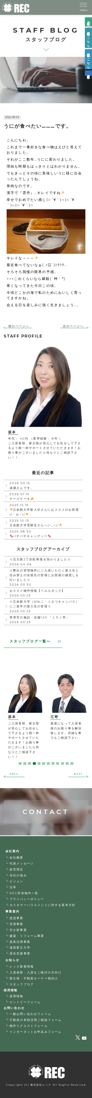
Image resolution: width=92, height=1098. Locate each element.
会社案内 (12, 851)
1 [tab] (20, 763)
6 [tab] (43, 763)
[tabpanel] (25, 717)
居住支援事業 (20, 953)
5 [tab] (39, 763)
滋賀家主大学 (20, 947)
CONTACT (46, 802)
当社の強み (18, 875)
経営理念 (17, 869)
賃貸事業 (17, 918)
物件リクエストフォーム (29, 1026)
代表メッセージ (22, 863)
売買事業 (17, 924)
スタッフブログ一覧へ (35, 641)
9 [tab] (57, 763)
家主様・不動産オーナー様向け (34, 978)
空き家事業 (18, 930)
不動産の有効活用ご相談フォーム (36, 1020)
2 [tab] (24, 763)
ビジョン (17, 881)
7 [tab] (48, 763)
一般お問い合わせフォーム (30, 1014)
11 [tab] (67, 763)
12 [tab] (71, 763)
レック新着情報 (22, 966)
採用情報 (17, 996)
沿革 (13, 887)
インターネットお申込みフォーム (36, 1032)
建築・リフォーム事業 (27, 936)
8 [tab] (53, 763)
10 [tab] (62, 763)
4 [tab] (34, 763)
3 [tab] (29, 763)
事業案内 (12, 911)
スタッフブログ (22, 984)
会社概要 (17, 857)
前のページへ (18, 326)
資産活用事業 (20, 942)
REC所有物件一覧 (24, 893)
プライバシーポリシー (27, 899)
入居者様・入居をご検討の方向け (36, 972)
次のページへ (73, 326)
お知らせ (12, 960)
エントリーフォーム (25, 1002)
